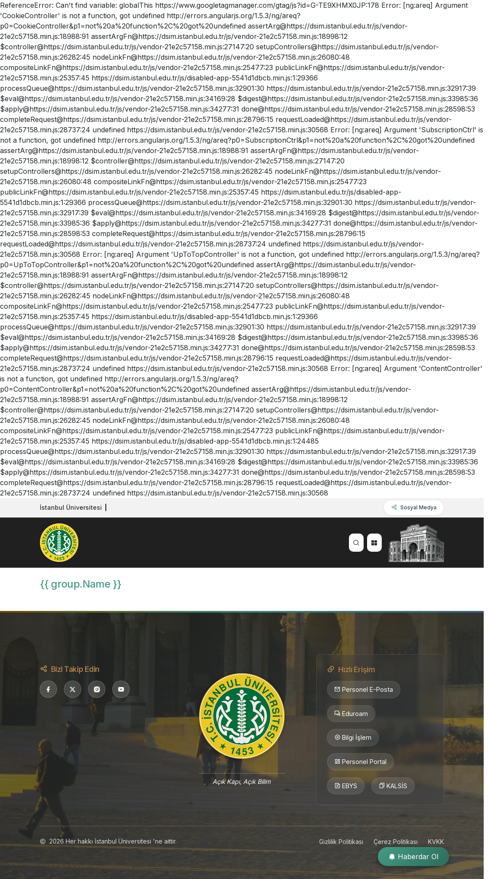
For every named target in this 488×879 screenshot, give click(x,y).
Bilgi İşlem (352, 737)
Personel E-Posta (363, 689)
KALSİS (393, 786)
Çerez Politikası (396, 841)
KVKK (436, 841)
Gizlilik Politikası (341, 841)
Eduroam (351, 714)
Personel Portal (360, 762)
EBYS (345, 786)
